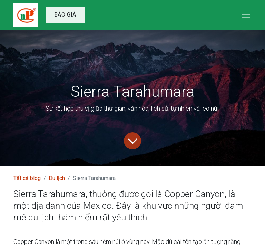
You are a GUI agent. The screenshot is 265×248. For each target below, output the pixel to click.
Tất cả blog (27, 178)
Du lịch (57, 178)
